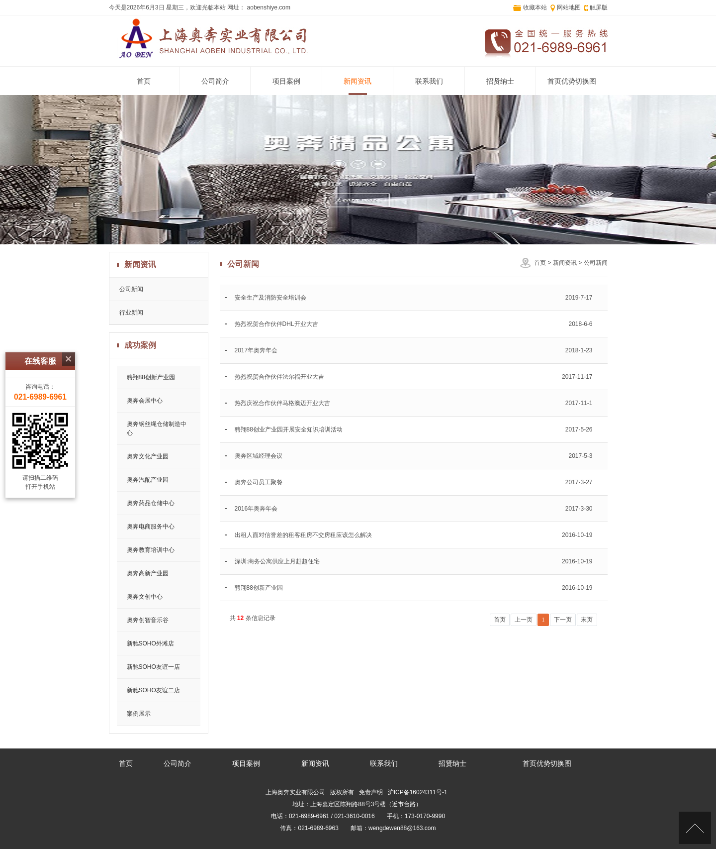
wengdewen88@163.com (402, 828)
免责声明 (371, 792)
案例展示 (139, 713)
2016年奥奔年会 (256, 508)
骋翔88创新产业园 (151, 377)
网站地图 (569, 7)
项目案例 (286, 81)
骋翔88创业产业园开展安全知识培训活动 (289, 429)
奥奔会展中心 (145, 400)
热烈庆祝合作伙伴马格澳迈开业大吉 (282, 403)
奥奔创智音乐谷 (148, 620)
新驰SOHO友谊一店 (153, 666)
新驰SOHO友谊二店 (153, 690)
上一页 (524, 619)
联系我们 (429, 81)
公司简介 (215, 81)
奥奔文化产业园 (148, 456)
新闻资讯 (357, 81)
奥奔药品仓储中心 (151, 503)
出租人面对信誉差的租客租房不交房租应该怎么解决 (303, 534)
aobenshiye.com (267, 7)
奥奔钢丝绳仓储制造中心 (156, 428)
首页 (144, 81)
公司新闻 (596, 262)
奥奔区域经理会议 (258, 455)
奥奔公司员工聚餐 (258, 482)
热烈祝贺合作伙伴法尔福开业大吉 (279, 376)
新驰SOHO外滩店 (150, 643)
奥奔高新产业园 (148, 573)
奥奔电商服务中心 (151, 526)
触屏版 (599, 7)
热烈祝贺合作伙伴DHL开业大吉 (276, 323)
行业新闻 (131, 312)
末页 (587, 619)
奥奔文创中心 (145, 596)
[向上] (695, 828)
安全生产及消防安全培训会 (270, 297)
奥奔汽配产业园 (148, 479)
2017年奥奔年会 (256, 350)
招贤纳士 (500, 81)
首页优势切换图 (571, 81)
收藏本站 (535, 7)
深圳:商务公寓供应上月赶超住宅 (277, 561)
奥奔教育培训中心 (151, 549)
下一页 (563, 619)
